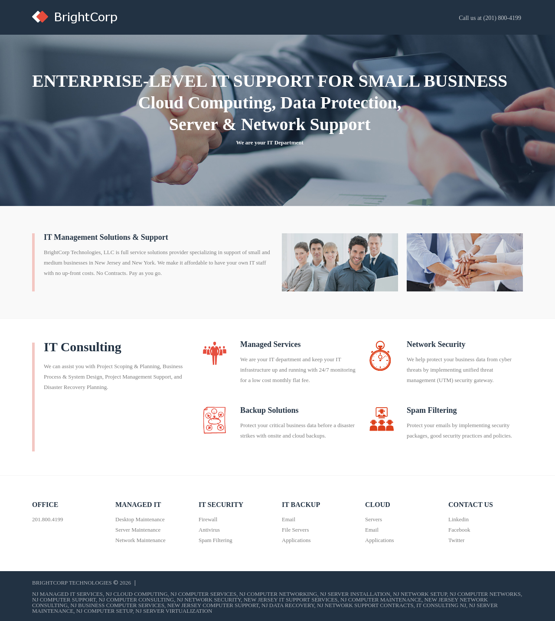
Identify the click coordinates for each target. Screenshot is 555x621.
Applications (296, 540)
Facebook (459, 529)
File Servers (295, 529)
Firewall (208, 519)
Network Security (436, 344)
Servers (373, 519)
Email (288, 519)
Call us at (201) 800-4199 (490, 18)
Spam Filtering (432, 410)
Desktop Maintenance (140, 519)
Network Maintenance (140, 540)
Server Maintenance (137, 529)
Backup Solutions (269, 410)
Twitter (456, 540)
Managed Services (270, 344)
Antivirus (209, 529)
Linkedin (458, 519)
